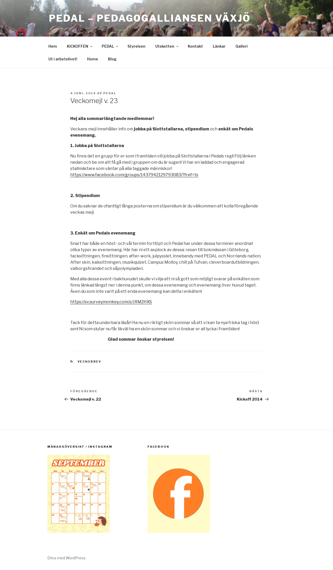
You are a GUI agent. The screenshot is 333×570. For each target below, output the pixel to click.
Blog (112, 59)
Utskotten (167, 46)
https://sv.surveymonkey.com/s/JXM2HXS (111, 301)
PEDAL (110, 46)
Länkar (219, 46)
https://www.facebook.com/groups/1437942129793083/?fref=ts (134, 174)
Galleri (241, 46)
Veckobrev (89, 361)
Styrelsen (136, 46)
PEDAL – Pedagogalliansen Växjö (149, 18)
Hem (52, 46)
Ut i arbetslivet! (62, 59)
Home (92, 59)
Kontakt (195, 46)
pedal (109, 93)
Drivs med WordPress (66, 558)
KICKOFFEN (80, 46)
